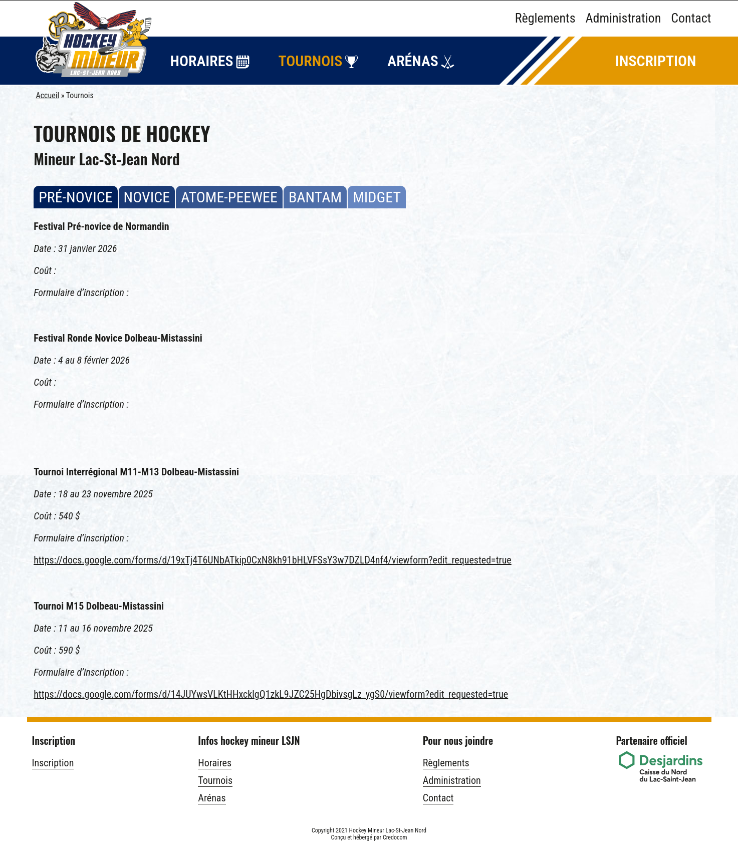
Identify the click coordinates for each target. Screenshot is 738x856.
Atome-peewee (229, 204)
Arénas (412, 61)
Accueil (48, 95)
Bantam (315, 204)
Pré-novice (75, 204)
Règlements (545, 18)
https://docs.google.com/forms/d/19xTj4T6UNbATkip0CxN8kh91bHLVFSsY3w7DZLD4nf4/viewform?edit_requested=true (273, 560)
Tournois (311, 61)
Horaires (201, 61)
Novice (147, 204)
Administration (623, 18)
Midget (377, 204)
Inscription (655, 61)
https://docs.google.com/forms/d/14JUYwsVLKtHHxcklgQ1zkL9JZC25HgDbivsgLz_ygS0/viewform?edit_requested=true (271, 694)
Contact (691, 18)
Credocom (395, 837)
